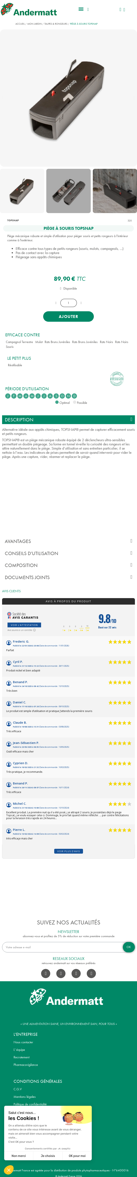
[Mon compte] (120, 9)
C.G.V (18, 1089)
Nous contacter (23, 1042)
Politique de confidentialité (30, 1104)
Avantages (68, 541)
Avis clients (11, 591)
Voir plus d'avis (68, 851)
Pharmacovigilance (26, 1065)
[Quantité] (68, 303)
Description (68, 419)
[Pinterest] (91, 973)
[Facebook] (45, 973)
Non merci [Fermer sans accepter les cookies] (18, 1156)
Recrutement (21, 1057)
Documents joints (68, 577)
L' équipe (19, 1049)
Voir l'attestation (24, 625)
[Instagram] (60, 973)
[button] (81, 9)
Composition (68, 565)
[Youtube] (76, 973)
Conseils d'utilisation (68, 553)
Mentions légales (25, 1096)
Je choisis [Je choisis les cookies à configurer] (48, 1156)
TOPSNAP (13, 220)
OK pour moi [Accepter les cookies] (77, 1156)
